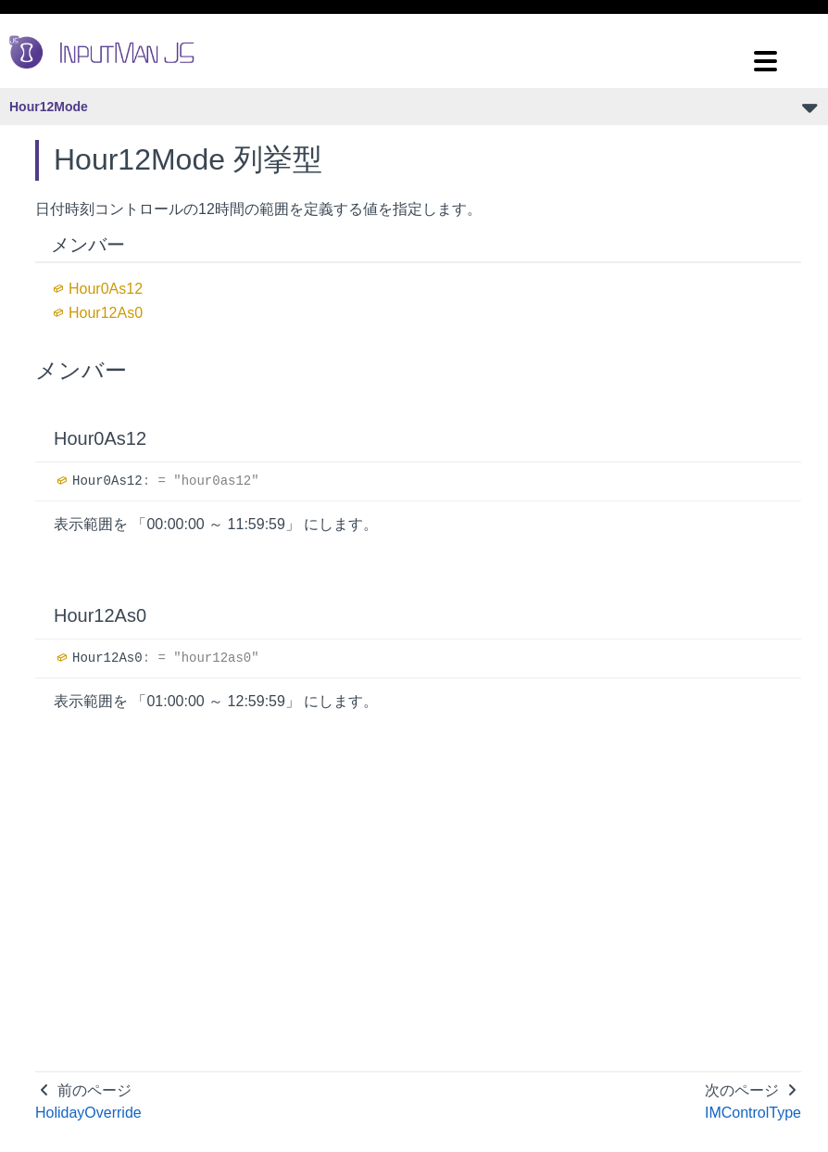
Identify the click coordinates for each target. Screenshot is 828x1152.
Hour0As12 (106, 289)
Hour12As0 (106, 313)
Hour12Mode (48, 106)
